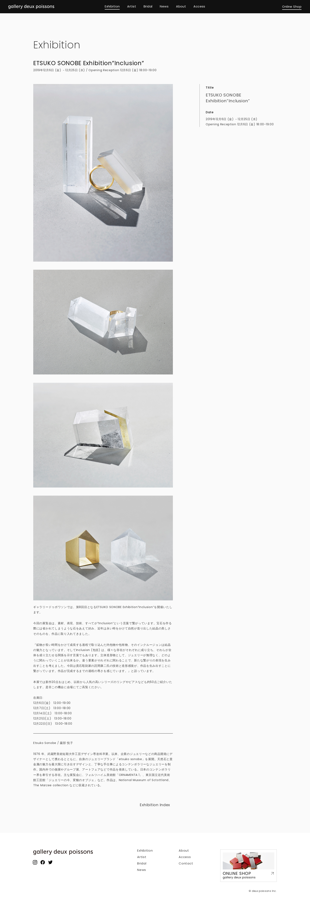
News (141, 870)
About (184, 850)
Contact (186, 863)
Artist (141, 857)
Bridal (141, 863)
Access (185, 857)
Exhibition (56, 45)
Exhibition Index (155, 804)
